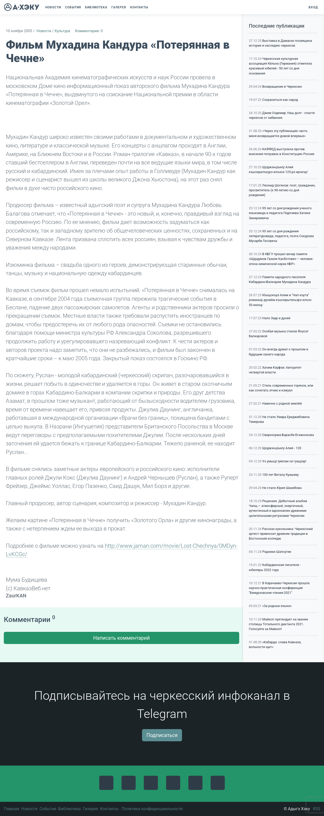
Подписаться (161, 735)
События (47, 808)
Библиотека (69, 808)
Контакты (109, 808)
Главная (11, 808)
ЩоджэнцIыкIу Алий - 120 (281, 448)
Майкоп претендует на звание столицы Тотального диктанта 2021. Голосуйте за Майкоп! (278, 624)
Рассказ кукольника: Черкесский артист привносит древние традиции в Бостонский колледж (281, 533)
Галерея (90, 808)
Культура (62, 31)
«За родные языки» (277, 606)
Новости (43, 31)
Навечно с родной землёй (282, 403)
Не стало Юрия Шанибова (281, 488)
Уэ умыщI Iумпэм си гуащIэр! (284, 461)
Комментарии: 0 (89, 31)
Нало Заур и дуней (276, 318)
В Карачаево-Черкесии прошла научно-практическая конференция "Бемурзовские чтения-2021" (279, 588)
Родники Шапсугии (276, 552)
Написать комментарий (121, 638)
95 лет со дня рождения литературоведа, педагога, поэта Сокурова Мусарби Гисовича (281, 236)
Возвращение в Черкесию (282, 86)
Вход (313, 7)
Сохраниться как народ (280, 100)
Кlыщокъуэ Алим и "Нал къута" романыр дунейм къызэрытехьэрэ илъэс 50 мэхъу (280, 300)
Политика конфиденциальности (152, 808)
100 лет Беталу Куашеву (280, 475)
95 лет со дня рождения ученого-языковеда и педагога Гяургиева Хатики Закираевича (280, 213)
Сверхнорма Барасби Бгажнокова (288, 435)
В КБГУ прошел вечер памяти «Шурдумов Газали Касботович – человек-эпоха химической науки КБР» (281, 258)
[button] (152, 7)
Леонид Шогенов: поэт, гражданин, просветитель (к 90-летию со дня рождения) (282, 190)
